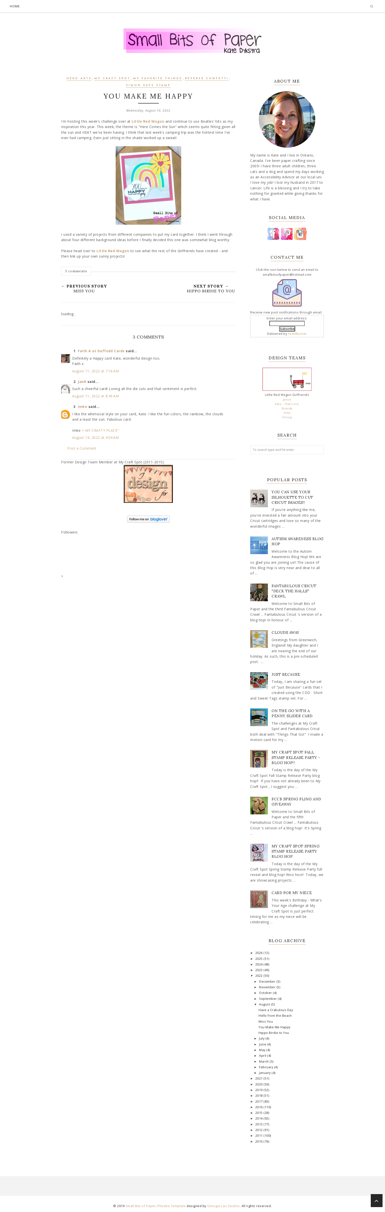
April (263, 1056)
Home (15, 6)
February (266, 1067)
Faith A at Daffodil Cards (101, 351)
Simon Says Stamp (148, 85)
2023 (259, 970)
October (266, 993)
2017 (259, 1101)
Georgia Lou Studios (223, 1206)
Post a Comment (81, 448)
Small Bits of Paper (140, 1206)
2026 (259, 953)
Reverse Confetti (207, 78)
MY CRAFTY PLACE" (102, 430)
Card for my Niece (292, 892)
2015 (259, 1113)
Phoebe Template (171, 1206)
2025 (259, 959)
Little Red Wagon (148, 121)
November (267, 987)
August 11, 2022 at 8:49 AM (95, 396)
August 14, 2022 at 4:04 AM (95, 437)
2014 (259, 1118)
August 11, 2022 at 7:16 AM (95, 371)
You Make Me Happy (274, 1027)
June (263, 1044)
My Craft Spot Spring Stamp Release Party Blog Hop (295, 851)
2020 (259, 1084)
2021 (259, 1078)
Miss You (266, 1021)
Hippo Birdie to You (274, 1033)
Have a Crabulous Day (276, 1010)
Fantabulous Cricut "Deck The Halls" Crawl (294, 591)
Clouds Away (286, 632)
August (265, 1004)
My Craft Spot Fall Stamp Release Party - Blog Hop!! (296, 757)
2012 (259, 1130)
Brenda (287, 408)
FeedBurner (297, 334)
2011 (259, 1136)
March (264, 1061)
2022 (259, 976)
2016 (259, 1107)
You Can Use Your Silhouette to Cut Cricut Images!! (292, 497)
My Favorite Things (157, 78)
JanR (82, 381)
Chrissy (287, 417)
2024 (259, 964)
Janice (287, 399)
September (268, 999)
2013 (259, 1124)
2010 (259, 1141)
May (262, 1050)
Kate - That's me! (287, 404)
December (267, 981)
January (265, 1073)
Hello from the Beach (275, 1016)
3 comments (76, 271)
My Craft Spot (112, 78)
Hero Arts (79, 78)
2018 (259, 1096)
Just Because (286, 674)
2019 (259, 1090)
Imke (82, 406)
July (262, 1038)
